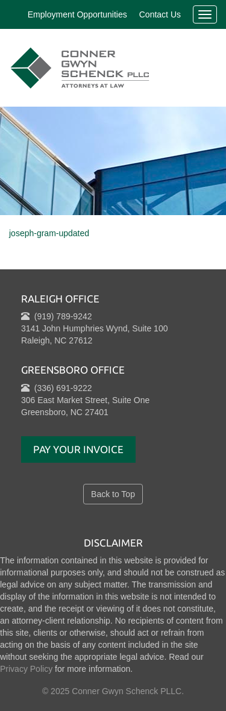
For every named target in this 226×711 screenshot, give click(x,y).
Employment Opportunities (77, 14)
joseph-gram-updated (49, 233)
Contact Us (160, 14)
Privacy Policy (26, 669)
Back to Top (113, 494)
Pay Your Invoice (78, 449)
